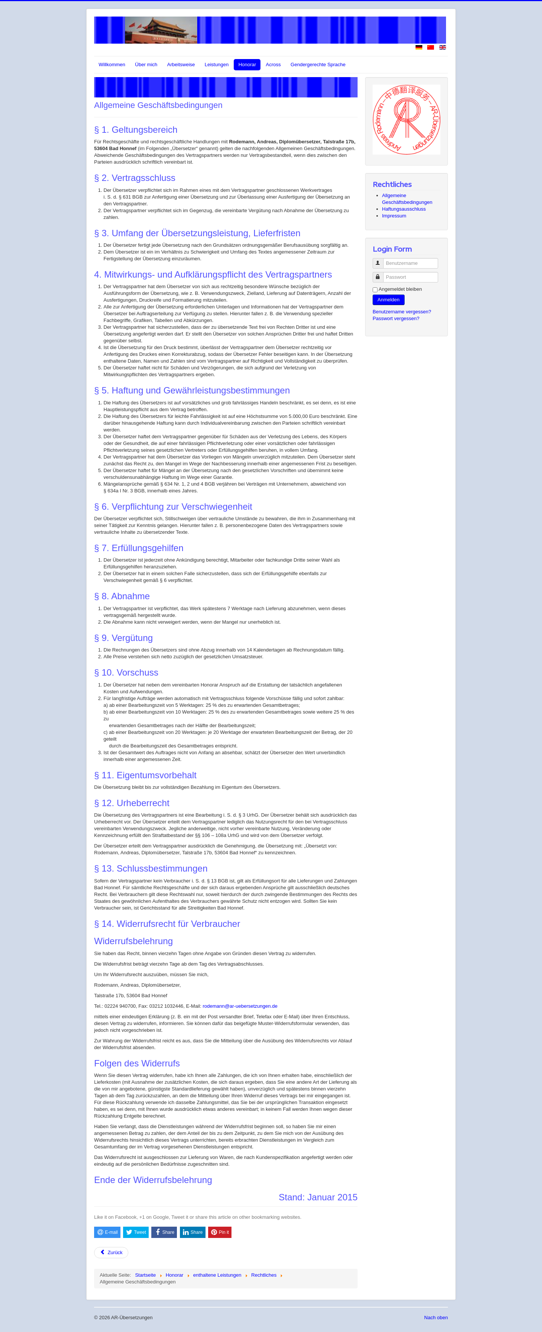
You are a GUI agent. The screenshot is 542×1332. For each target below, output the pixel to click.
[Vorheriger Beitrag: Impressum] (111, 1252)
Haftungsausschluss (404, 209)
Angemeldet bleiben (400, 289)
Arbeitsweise (181, 64)
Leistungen (217, 64)
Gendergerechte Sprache (318, 64)
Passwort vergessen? (396, 318)
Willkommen (112, 64)
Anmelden (389, 299)
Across (273, 64)
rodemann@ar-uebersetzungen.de (239, 1006)
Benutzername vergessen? (402, 311)
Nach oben (436, 1317)
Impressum (394, 216)
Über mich (146, 64)
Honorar (247, 64)
